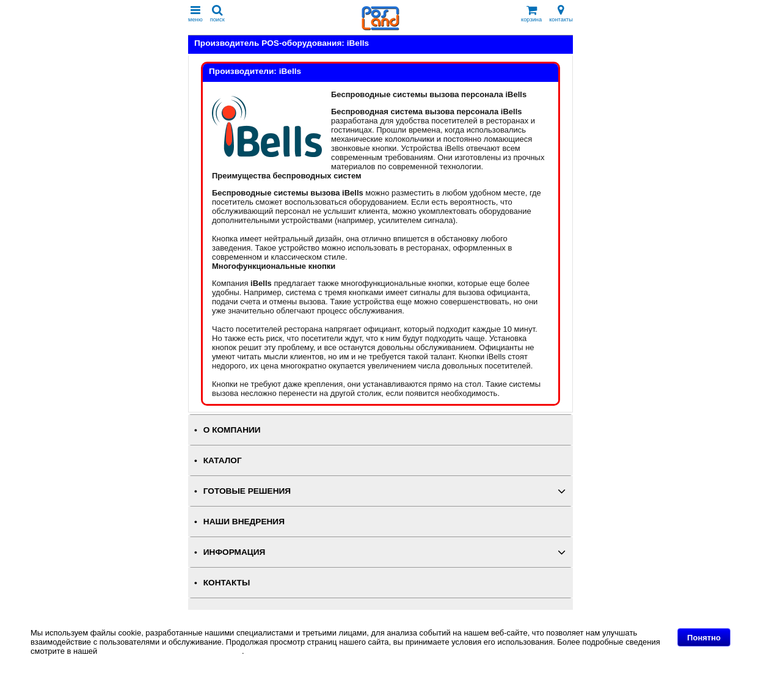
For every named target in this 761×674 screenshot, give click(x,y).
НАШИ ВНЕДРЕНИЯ (244, 521)
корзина (531, 14)
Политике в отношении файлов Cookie (171, 651)
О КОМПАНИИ (232, 429)
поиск (217, 14)
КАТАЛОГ (222, 460)
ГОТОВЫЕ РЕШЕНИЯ (247, 491)
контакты (561, 14)
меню (195, 14)
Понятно (704, 637)
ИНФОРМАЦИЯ (234, 552)
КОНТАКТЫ (226, 582)
